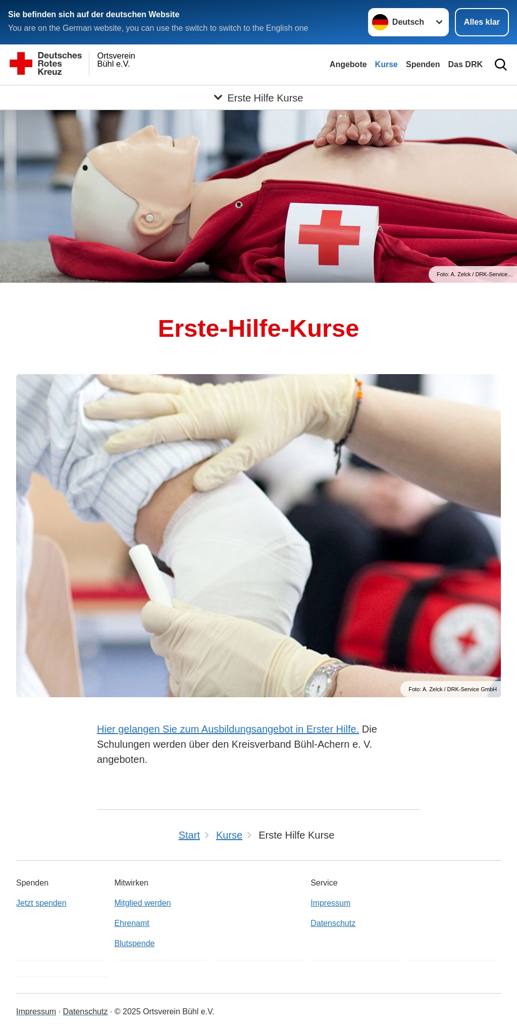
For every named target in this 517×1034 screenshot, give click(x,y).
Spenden (423, 64)
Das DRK (465, 64)
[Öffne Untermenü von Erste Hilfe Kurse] (258, 97)
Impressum (330, 903)
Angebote (348, 64)
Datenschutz (333, 923)
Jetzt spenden (41, 903)
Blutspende (134, 943)
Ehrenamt (131, 923)
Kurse (386, 64)
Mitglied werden (142, 903)
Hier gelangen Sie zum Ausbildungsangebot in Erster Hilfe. (228, 729)
